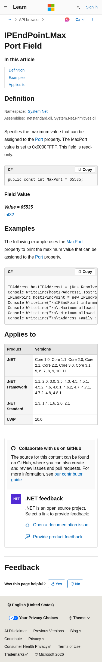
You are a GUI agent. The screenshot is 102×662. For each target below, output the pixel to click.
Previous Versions (48, 631)
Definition (16, 70)
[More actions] (93, 19)
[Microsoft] (51, 7)
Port (39, 139)
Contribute (13, 639)
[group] (51, 300)
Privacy (35, 639)
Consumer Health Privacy (26, 646)
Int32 (9, 214)
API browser (29, 19)
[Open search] (78, 7)
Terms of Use (69, 646)
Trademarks (14, 654)
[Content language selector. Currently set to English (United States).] (30, 605)
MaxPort (75, 241)
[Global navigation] (5, 7)
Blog (74, 631)
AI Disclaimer (15, 631)
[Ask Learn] (67, 19)
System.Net (38, 111)
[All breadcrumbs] (9, 19)
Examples (17, 77)
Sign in (92, 7)
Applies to (17, 84)
